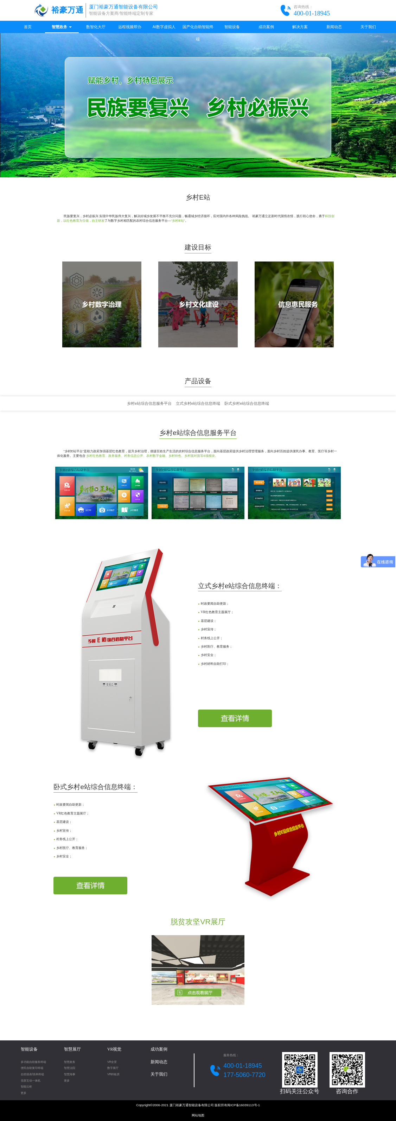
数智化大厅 (96, 27)
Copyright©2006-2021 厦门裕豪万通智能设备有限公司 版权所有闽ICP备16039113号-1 (198, 1105)
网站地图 (198, 1115)
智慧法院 (69, 1068)
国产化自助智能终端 (198, 29)
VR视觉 (114, 1049)
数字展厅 (113, 1068)
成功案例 (266, 27)
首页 (28, 27)
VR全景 (112, 1062)
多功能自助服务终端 (33, 1062)
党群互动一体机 (30, 1080)
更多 (23, 1093)
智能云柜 (26, 1086)
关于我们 (368, 27)
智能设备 (232, 27)
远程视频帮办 (129, 27)
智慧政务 (62, 27)
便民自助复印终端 (32, 1068)
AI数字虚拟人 (164, 27)
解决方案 (300, 27)
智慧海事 (69, 1074)
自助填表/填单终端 (32, 1074)
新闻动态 (334, 27)
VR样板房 (113, 1074)
